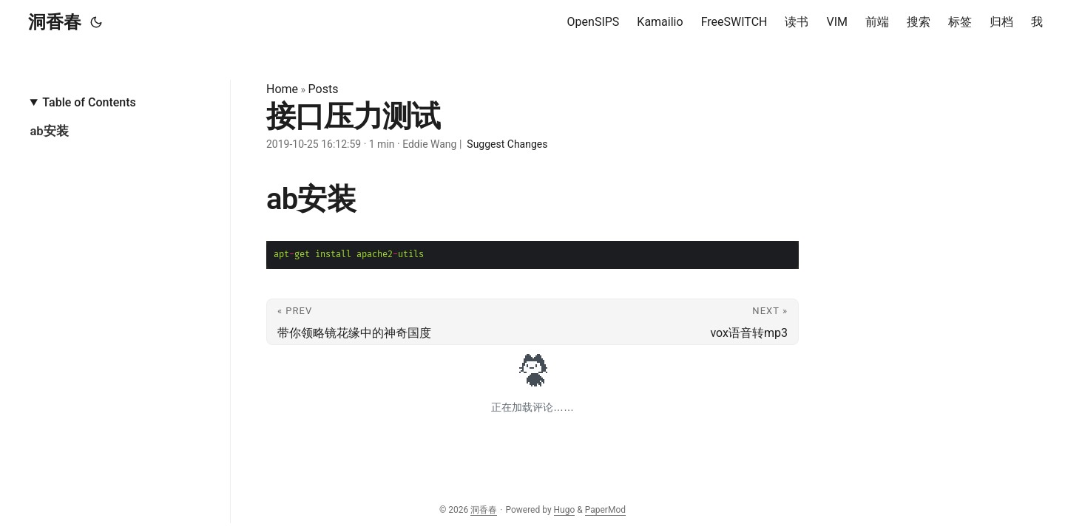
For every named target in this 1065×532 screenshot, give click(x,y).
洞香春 (54, 22)
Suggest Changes (507, 144)
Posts (323, 89)
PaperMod (605, 510)
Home (282, 89)
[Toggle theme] (96, 22)
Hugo (564, 510)
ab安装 (49, 130)
